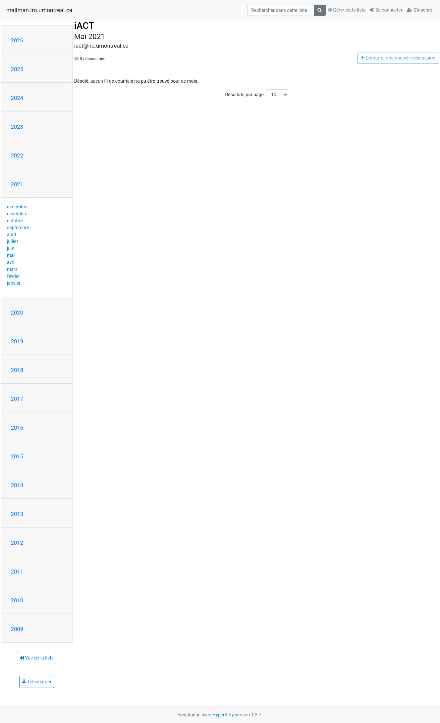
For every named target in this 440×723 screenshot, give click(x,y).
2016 (17, 427)
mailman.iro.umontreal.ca (39, 10)
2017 (17, 399)
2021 (17, 184)
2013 (17, 514)
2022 (17, 155)
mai (11, 255)
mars (12, 269)
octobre (15, 220)
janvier (14, 283)
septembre (18, 227)
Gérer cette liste (347, 10)
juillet (12, 241)
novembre (17, 213)
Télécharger (36, 681)
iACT (84, 25)
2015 (17, 456)
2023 (17, 126)
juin (10, 248)
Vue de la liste (37, 657)
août (11, 234)
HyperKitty (223, 714)
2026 (17, 40)
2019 (17, 341)
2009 (17, 629)
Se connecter (386, 10)
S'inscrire (419, 10)
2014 (17, 485)
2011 (17, 571)
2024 (17, 98)
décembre (17, 206)
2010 (17, 600)
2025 (17, 69)
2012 (17, 542)
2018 (17, 370)
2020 (17, 312)
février (13, 276)
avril (11, 262)
